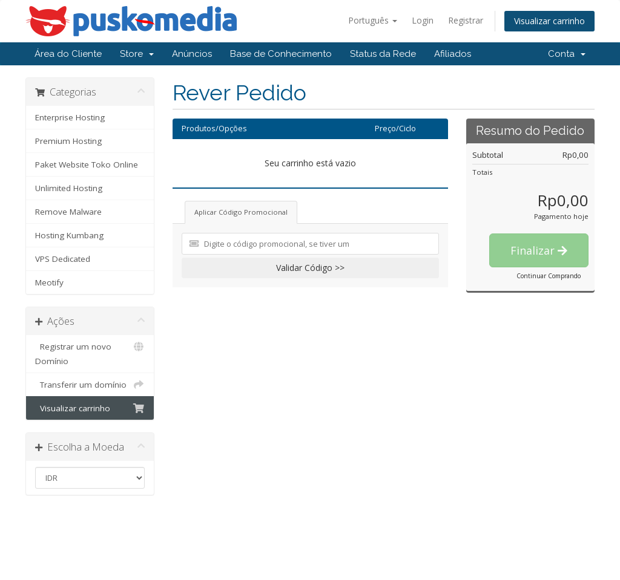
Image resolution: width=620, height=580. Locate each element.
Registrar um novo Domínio (90, 353)
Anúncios (192, 53)
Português (372, 20)
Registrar (465, 20)
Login (423, 20)
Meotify (49, 282)
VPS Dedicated (62, 258)
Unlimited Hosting (68, 188)
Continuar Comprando (548, 276)
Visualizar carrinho (549, 21)
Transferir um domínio (90, 384)
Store (137, 53)
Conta (566, 53)
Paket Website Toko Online (86, 164)
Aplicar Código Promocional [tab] (241, 212)
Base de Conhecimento (281, 53)
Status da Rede (383, 53)
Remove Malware (68, 211)
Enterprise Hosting (70, 117)
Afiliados (452, 53)
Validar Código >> (310, 267)
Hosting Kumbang (69, 235)
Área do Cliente (68, 53)
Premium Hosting (68, 140)
